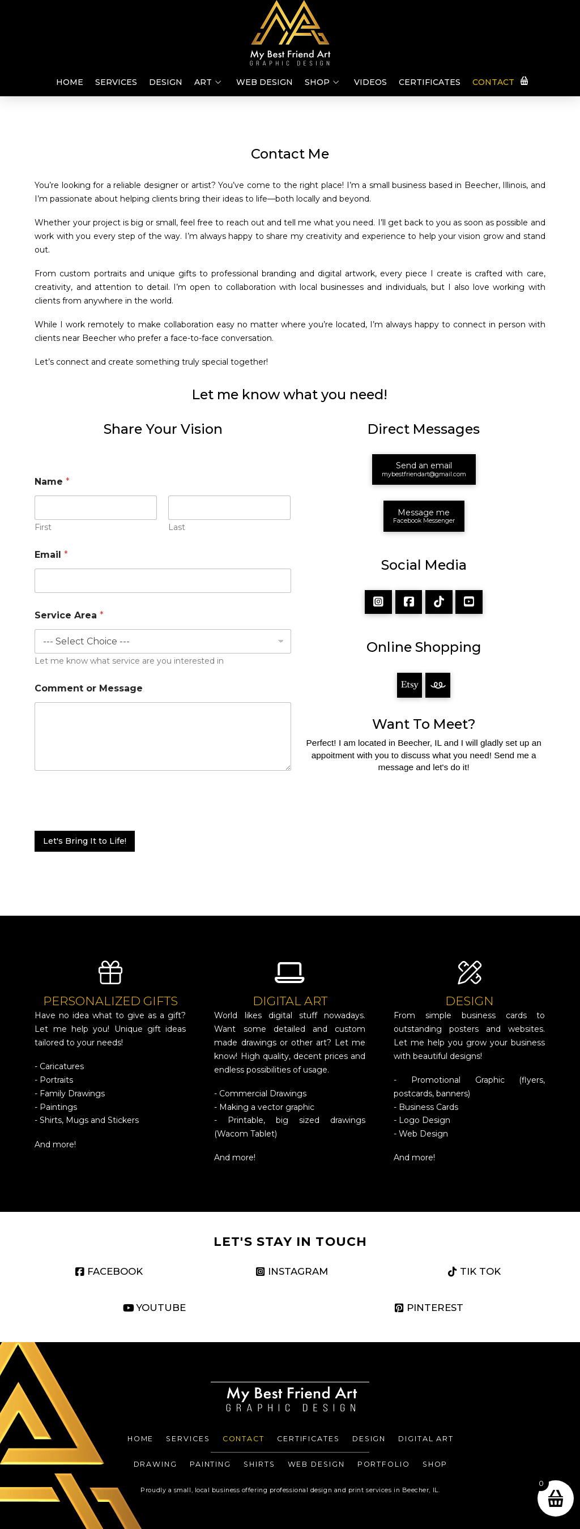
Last (177, 527)
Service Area (69, 615)
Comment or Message (89, 688)
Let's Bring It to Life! (84, 841)
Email (51, 554)
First (43, 527)
